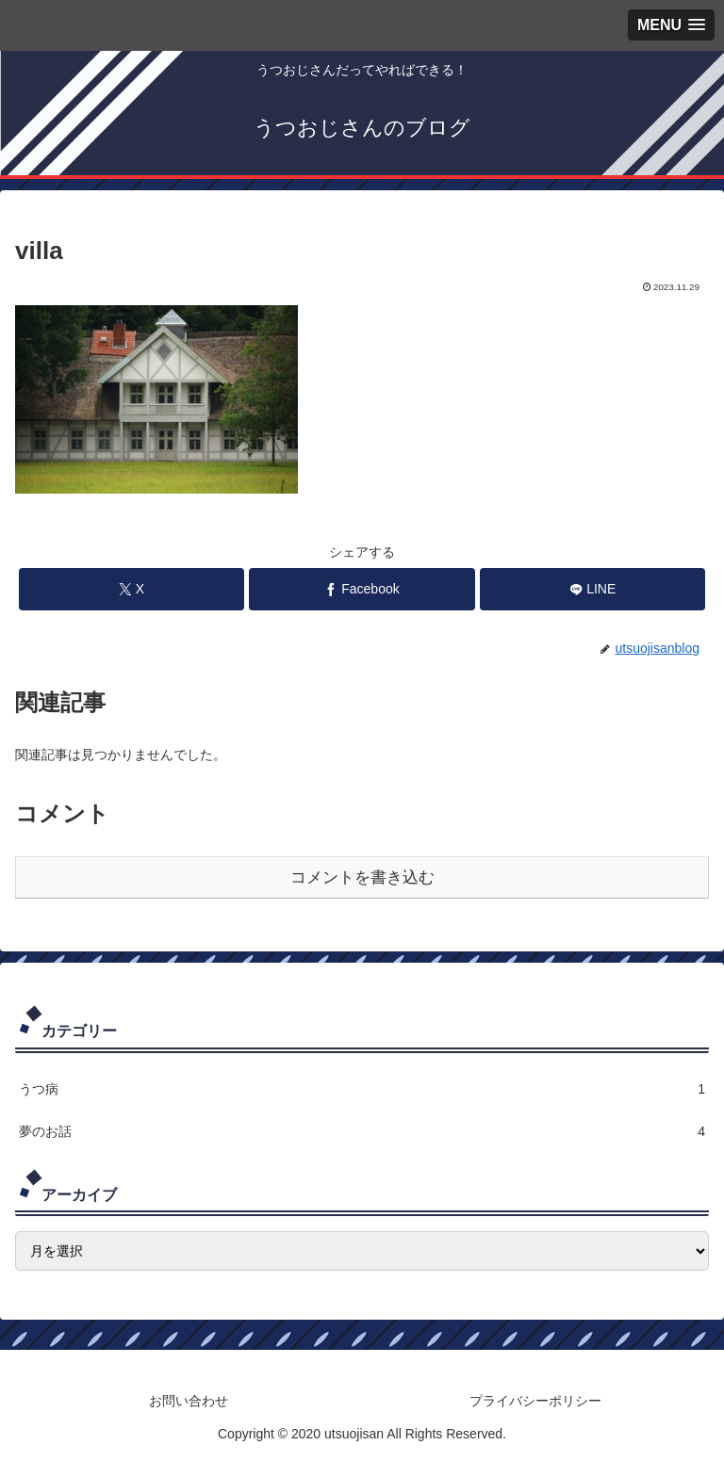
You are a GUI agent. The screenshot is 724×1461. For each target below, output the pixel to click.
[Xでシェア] (131, 589)
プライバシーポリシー (535, 1400)
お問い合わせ (188, 1400)
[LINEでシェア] (592, 589)
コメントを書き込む (362, 877)
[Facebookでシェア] (361, 589)
